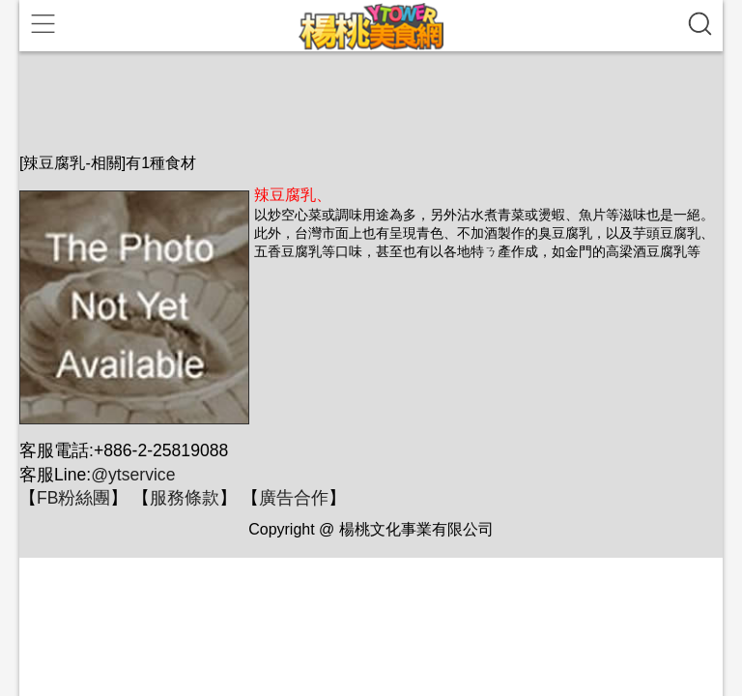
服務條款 (184, 498)
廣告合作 (293, 498)
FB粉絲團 (73, 498)
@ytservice (133, 474)
